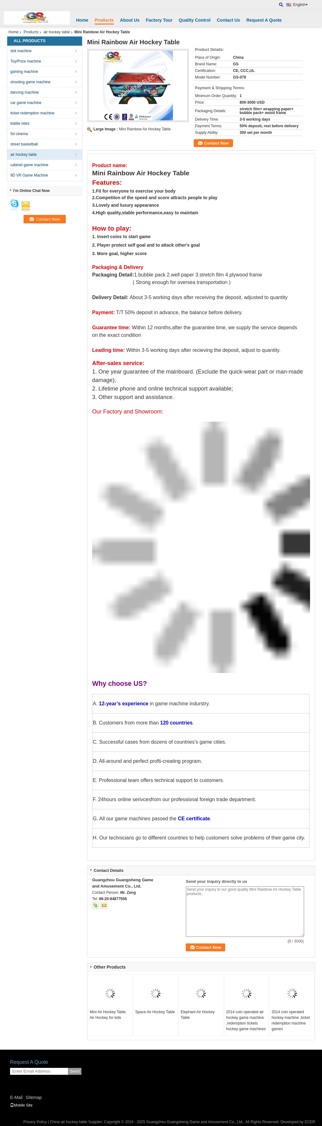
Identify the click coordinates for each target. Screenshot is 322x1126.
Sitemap (33, 1097)
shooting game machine (30, 82)
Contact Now (216, 143)
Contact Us (228, 20)
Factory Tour (159, 20)
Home (82, 20)
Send (75, 1071)
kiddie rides (20, 123)
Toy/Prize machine (25, 61)
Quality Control (194, 20)
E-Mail (16, 1097)
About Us (130, 20)
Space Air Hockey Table (155, 1012)
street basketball (24, 144)
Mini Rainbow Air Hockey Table (145, 129)
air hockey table (56, 32)
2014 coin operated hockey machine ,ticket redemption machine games (291, 1020)
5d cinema (19, 134)
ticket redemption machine (32, 113)
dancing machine (24, 92)
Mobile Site (21, 1105)
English (300, 5)
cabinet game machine (29, 165)
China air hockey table (68, 1122)
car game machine (26, 103)
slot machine (20, 51)
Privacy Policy (35, 1122)
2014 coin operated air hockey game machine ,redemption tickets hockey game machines (246, 1020)
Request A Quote (264, 20)
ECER (310, 1122)
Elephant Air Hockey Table (197, 1015)
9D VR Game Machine (29, 175)
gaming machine (24, 71)
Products (104, 20)
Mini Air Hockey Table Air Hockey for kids (108, 1015)
